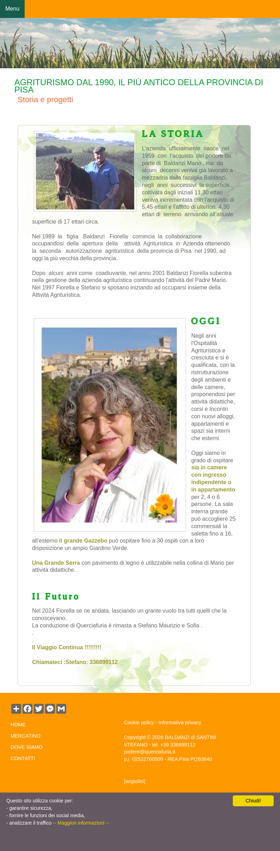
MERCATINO (26, 736)
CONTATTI (23, 758)
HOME (18, 724)
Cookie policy (139, 722)
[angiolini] (134, 781)
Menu (12, 9)
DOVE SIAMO (27, 747)
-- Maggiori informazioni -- (81, 823)
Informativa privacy (179, 722)
